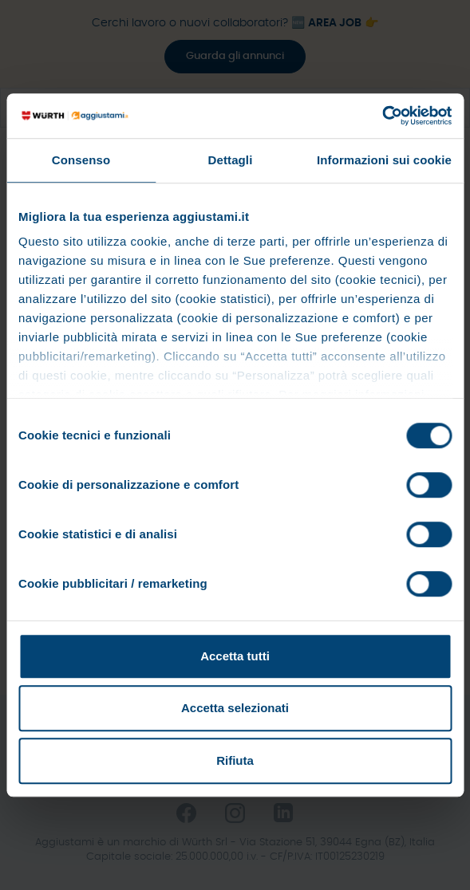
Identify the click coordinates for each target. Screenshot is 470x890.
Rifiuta (235, 760)
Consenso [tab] (81, 160)
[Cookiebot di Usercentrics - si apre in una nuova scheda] (382, 115)
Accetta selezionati (235, 708)
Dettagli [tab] (230, 160)
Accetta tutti (235, 656)
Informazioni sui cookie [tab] (384, 160)
